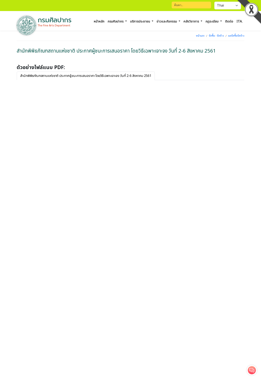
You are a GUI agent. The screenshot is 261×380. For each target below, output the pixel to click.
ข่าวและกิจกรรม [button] (167, 21)
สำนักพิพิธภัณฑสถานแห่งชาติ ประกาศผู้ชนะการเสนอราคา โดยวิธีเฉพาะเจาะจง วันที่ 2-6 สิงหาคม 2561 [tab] (85, 75)
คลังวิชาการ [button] (192, 21)
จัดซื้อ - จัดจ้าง (216, 35)
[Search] (191, 5)
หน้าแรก (200, 35)
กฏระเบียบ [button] (212, 21)
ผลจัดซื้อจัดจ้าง (236, 35)
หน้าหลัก (99, 21)
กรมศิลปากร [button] (116, 21)
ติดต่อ (229, 21)
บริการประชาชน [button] (140, 21)
